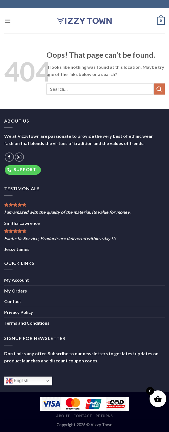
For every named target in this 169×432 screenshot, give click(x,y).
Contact (12, 301)
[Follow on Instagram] (19, 157)
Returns (104, 416)
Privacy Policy (18, 312)
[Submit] (159, 88)
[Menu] (7, 20)
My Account (16, 280)
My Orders (15, 290)
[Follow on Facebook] (9, 157)
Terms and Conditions (26, 323)
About (63, 416)
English (17, 381)
